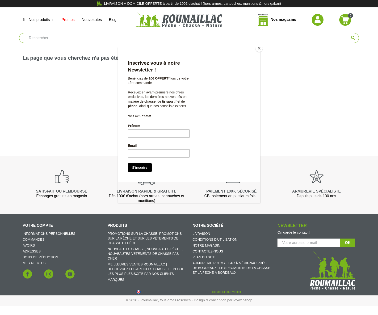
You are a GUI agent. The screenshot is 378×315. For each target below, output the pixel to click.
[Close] (259, 48)
